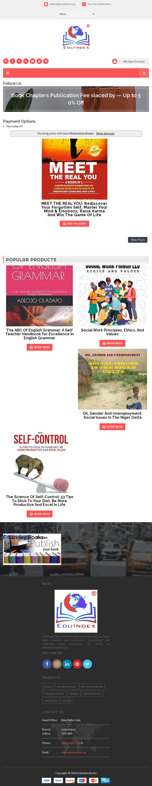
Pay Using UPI (14, 126)
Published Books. (54, 693)
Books (48, 686)
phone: (46, 742)
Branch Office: (46, 731)
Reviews (73, 693)
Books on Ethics (66, 686)
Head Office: (49, 720)
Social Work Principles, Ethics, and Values (112, 332)
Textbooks (50, 701)
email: (45, 752)
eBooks (67, 701)
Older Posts (138, 239)
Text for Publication (96, 4)
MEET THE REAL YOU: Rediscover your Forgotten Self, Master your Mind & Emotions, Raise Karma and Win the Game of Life (74, 209)
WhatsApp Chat (71, 742)
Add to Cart (74, 223)
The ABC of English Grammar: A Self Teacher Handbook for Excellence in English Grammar (39, 334)
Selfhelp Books (92, 693)
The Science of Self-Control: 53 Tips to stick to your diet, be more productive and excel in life (39, 501)
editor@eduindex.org (73, 752)
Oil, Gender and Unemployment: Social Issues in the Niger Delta (112, 415)
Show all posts (105, 133)
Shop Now (39, 347)
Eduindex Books (23, 537)
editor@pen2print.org (59, 4)
